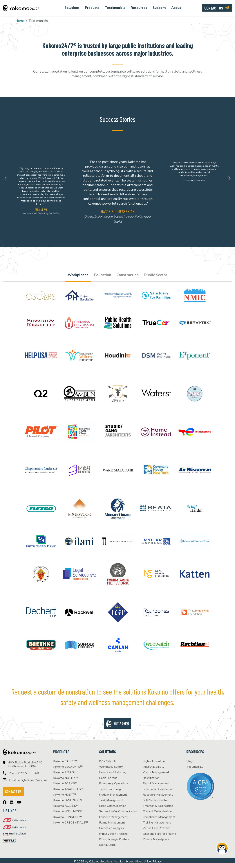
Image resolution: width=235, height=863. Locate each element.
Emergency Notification (158, 803)
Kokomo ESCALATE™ (68, 764)
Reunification (151, 776)
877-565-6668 (28, 771)
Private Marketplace (156, 837)
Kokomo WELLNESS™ (68, 809)
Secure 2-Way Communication (118, 809)
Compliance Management (159, 815)
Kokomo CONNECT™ (67, 815)
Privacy (157, 859)
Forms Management (112, 820)
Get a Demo (121, 721)
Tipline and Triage (110, 787)
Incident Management (113, 792)
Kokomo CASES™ (65, 759)
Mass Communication (112, 803)
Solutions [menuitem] (71, 8)
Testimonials (194, 764)
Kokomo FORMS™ (65, 781)
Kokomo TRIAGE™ (65, 770)
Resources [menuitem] (139, 8)
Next (229, 178)
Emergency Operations (114, 781)
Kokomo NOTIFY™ (65, 776)
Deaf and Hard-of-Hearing (159, 831)
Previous (5, 178)
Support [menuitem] (159, 8)
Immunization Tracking (113, 831)
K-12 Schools (108, 759)
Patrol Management (156, 781)
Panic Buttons (108, 776)
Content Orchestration (157, 809)
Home (20, 21)
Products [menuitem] (92, 8)
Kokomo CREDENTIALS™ (70, 820)
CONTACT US (13, 789)
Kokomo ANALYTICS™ (68, 787)
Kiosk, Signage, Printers (114, 837)
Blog (189, 759)
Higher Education (154, 759)
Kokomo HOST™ (64, 792)
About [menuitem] (176, 8)
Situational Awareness (157, 787)
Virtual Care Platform (156, 826)
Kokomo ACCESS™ (66, 803)
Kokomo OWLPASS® (67, 798)
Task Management (111, 798)
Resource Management (158, 792)
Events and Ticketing (112, 770)
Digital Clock (107, 842)
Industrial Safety (153, 764)
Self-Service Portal (155, 798)
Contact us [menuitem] (213, 7)
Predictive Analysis (111, 826)
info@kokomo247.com (32, 778)
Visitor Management (156, 770)
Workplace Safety (111, 764)
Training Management (157, 820)
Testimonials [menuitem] (115, 8)
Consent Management (113, 815)
